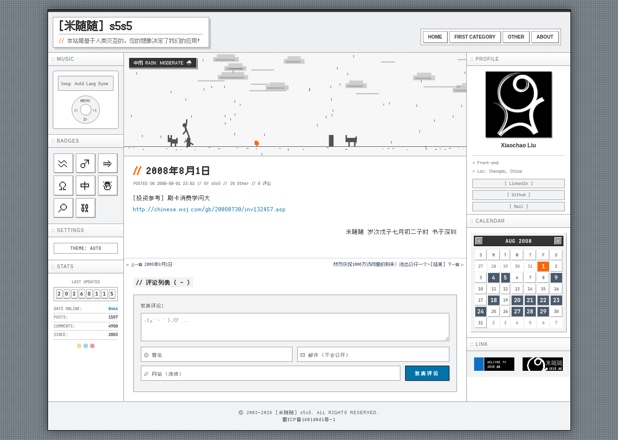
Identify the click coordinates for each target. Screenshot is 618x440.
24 (480, 311)
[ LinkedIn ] (518, 183)
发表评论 (427, 373)
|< (76, 109)
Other (516, 37)
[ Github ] (518, 195)
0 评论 (264, 183)
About (545, 37)
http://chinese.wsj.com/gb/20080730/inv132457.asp (209, 209)
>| (95, 109)
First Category (475, 37)
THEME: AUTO (85, 248)
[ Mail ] (518, 206)
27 (517, 311)
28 (530, 311)
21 (530, 300)
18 (493, 300)
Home (435, 37)
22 (543, 300)
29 (543, 311)
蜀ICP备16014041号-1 (309, 419)
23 (556, 300)
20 (517, 300)
